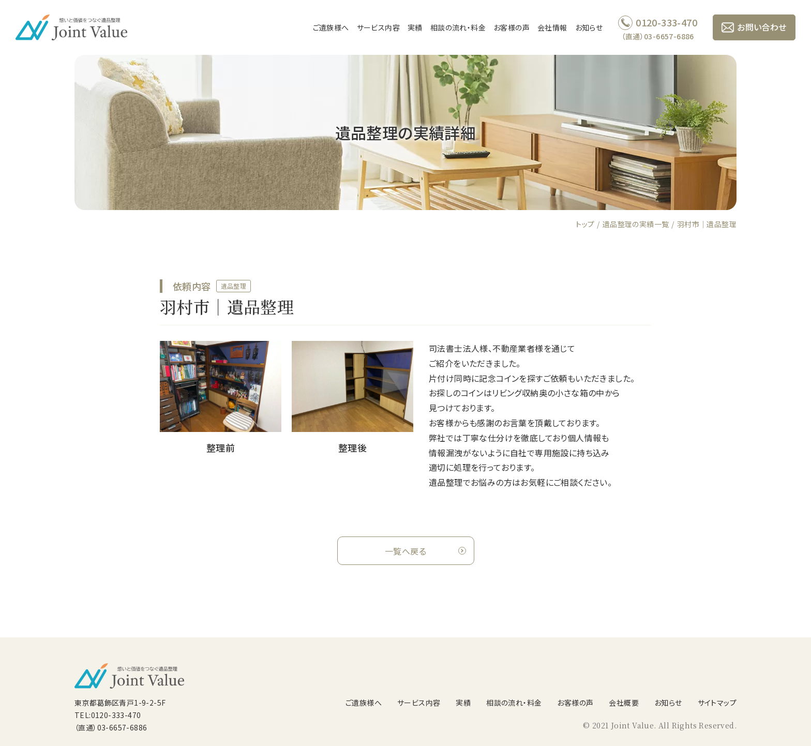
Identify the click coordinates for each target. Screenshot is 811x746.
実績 (415, 27)
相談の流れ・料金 (458, 27)
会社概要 (624, 702)
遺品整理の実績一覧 (636, 224)
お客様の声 (511, 27)
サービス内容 (378, 27)
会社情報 (552, 27)
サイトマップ (717, 702)
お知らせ (589, 27)
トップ (585, 224)
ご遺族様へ (331, 27)
